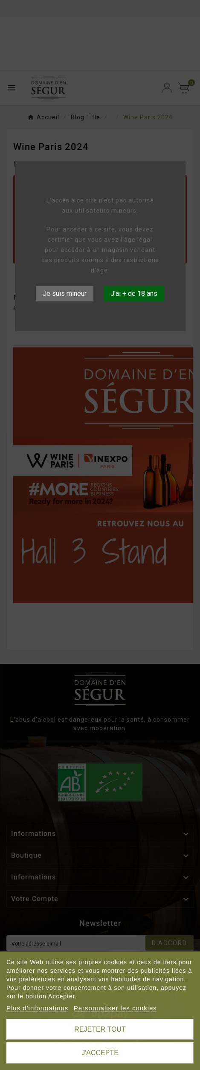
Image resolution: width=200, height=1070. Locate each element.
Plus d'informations (37, 1008)
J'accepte (100, 1052)
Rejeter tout (99, 1029)
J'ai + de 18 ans (133, 293)
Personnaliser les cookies (115, 1008)
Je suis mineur (65, 293)
